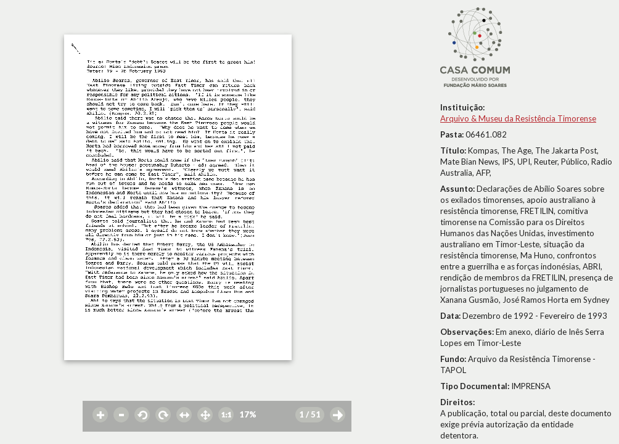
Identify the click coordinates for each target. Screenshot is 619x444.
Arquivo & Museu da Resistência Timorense (518, 118)
